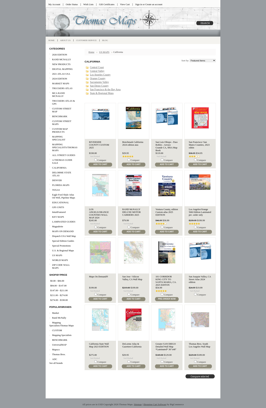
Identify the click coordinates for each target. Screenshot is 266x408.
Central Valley (97, 71)
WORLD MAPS (60, 260)
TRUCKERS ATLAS (62, 88)
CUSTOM (57, 330)
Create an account (153, 4)
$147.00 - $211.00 (59, 290)
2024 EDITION (62, 78)
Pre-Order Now (167, 299)
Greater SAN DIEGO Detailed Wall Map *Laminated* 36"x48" (166, 347)
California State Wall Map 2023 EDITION (99, 345)
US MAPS (62, 255)
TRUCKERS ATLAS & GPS (63, 102)
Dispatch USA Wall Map (64, 236)
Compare (101, 160)
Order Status (72, 4)
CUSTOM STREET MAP (61, 110)
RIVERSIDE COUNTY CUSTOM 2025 (99, 145)
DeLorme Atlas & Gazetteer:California (131, 345)
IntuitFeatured (59, 212)
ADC (54, 359)
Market (55, 313)
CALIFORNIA (62, 167)
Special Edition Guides (63, 240)
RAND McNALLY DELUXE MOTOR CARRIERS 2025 (131, 212)
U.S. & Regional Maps (63, 250)
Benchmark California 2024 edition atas (132, 143)
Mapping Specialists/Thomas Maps (61, 324)
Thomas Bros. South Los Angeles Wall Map (199, 345)
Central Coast (97, 67)
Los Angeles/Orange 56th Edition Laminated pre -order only (200, 212)
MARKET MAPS (60, 83)
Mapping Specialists (61, 335)
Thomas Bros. (58, 354)
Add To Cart (100, 164)
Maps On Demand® (98, 276)
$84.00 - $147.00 (58, 285)
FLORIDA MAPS (60, 185)
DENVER (57, 180)
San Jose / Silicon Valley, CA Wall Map (132, 278)
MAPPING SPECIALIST (58, 138)
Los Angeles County (100, 74)
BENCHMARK (59, 116)
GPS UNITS (58, 207)
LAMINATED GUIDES (63, 221)
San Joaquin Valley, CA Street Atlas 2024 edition (200, 279)
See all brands (56, 363)
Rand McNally (59, 317)
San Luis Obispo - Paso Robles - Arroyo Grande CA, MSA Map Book (167, 146)
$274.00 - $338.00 (59, 300)
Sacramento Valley (99, 82)
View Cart (125, 4)
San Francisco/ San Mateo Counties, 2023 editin (199, 145)
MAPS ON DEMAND (63, 231)
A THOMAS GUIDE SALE (62, 161)
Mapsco (56, 349)
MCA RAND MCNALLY (58, 94)
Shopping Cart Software (154, 404)
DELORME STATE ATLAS (61, 174)
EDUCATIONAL (60, 202)
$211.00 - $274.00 (59, 295)
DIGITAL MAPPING (62, 69)
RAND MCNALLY (61, 59)
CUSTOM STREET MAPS (61, 122)
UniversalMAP (59, 344)
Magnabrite (57, 226)
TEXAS (62, 190)
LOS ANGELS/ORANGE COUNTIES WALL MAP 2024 (99, 213)
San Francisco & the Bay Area (105, 89)
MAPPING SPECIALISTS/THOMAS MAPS (63, 147)
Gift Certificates (107, 4)
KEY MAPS (58, 216)
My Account (54, 4)
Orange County (97, 78)
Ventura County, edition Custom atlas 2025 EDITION (167, 212)
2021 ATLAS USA (62, 74)
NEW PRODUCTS (62, 64)
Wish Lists (88, 4)
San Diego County (99, 85)
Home (91, 52)
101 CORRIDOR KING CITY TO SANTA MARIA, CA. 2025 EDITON (166, 280)
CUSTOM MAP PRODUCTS (60, 130)
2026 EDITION (59, 54)
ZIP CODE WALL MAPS (61, 266)
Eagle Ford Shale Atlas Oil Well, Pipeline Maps (63, 196)
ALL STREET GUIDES (63, 155)
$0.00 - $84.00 (57, 280)
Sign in (138, 4)
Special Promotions (62, 245)
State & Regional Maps (102, 93)
